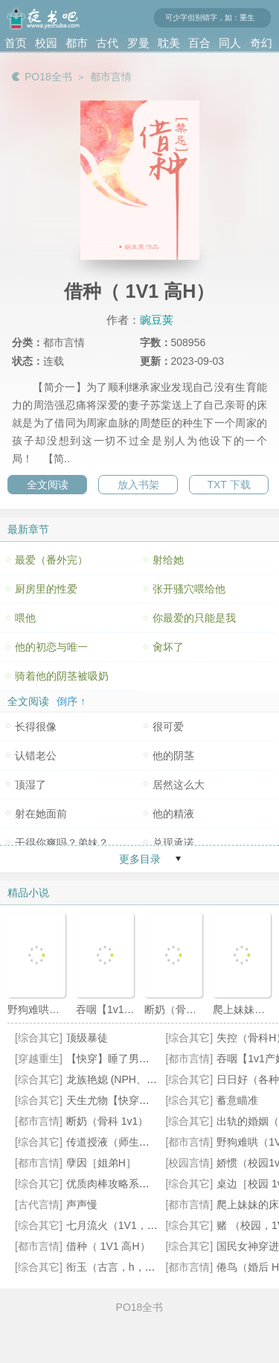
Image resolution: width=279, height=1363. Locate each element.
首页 (15, 42)
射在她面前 (41, 814)
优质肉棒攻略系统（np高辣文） (140, 1184)
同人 (230, 42)
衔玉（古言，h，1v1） (119, 1267)
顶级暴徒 (87, 1038)
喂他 (25, 618)
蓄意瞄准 (237, 1100)
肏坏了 (168, 647)
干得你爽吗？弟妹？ (62, 843)
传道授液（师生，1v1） (121, 1142)
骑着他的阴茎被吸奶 (62, 676)
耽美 (169, 42)
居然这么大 (179, 785)
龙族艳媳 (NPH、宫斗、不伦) (134, 1079)
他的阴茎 (173, 756)
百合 (199, 42)
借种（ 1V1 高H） (108, 1246)
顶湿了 (30, 785)
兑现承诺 (173, 843)
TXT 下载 (228, 485)
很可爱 (168, 726)
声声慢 (81, 1204)
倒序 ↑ (71, 701)
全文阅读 (47, 485)
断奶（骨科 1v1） (107, 1121)
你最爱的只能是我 (194, 618)
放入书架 (138, 485)
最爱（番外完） (51, 560)
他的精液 (173, 814)
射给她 (168, 560)
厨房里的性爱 (46, 589)
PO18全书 (48, 77)
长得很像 (36, 726)
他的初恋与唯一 (51, 647)
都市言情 (111, 77)
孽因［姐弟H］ (101, 1163)
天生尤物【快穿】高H (116, 1100)
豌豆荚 (156, 319)
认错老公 (36, 756)
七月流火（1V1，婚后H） (126, 1225)
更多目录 (140, 859)
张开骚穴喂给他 (189, 589)
